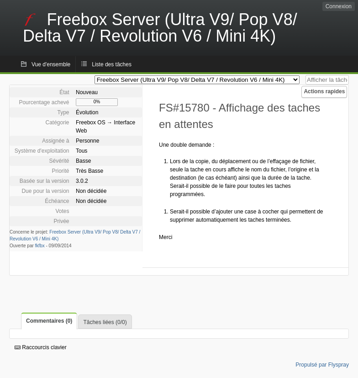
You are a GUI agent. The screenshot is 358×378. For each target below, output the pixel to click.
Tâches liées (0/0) (104, 322)
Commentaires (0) (49, 321)
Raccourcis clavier (41, 347)
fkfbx (40, 245)
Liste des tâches (112, 64)
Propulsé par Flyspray (322, 365)
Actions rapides (324, 91)
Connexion (339, 6)
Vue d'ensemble (51, 64)
